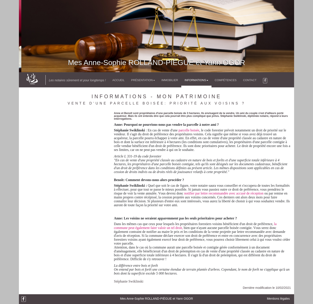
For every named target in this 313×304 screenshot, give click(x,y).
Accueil (118, 80)
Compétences (225, 80)
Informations (196, 80)
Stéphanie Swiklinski (128, 281)
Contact (249, 80)
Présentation (143, 80)
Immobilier (169, 80)
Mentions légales (278, 298)
